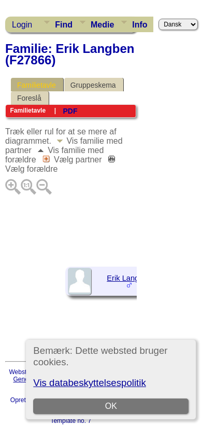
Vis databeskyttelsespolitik (89, 382)
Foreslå (29, 98)
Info (139, 24)
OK (111, 406)
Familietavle (36, 85)
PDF (70, 111)
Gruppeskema (93, 85)
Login (22, 24)
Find (64, 24)
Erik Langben (129, 278)
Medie (102, 24)
